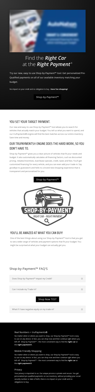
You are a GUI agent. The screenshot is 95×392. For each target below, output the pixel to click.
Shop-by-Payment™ (47, 97)
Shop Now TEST (47, 299)
